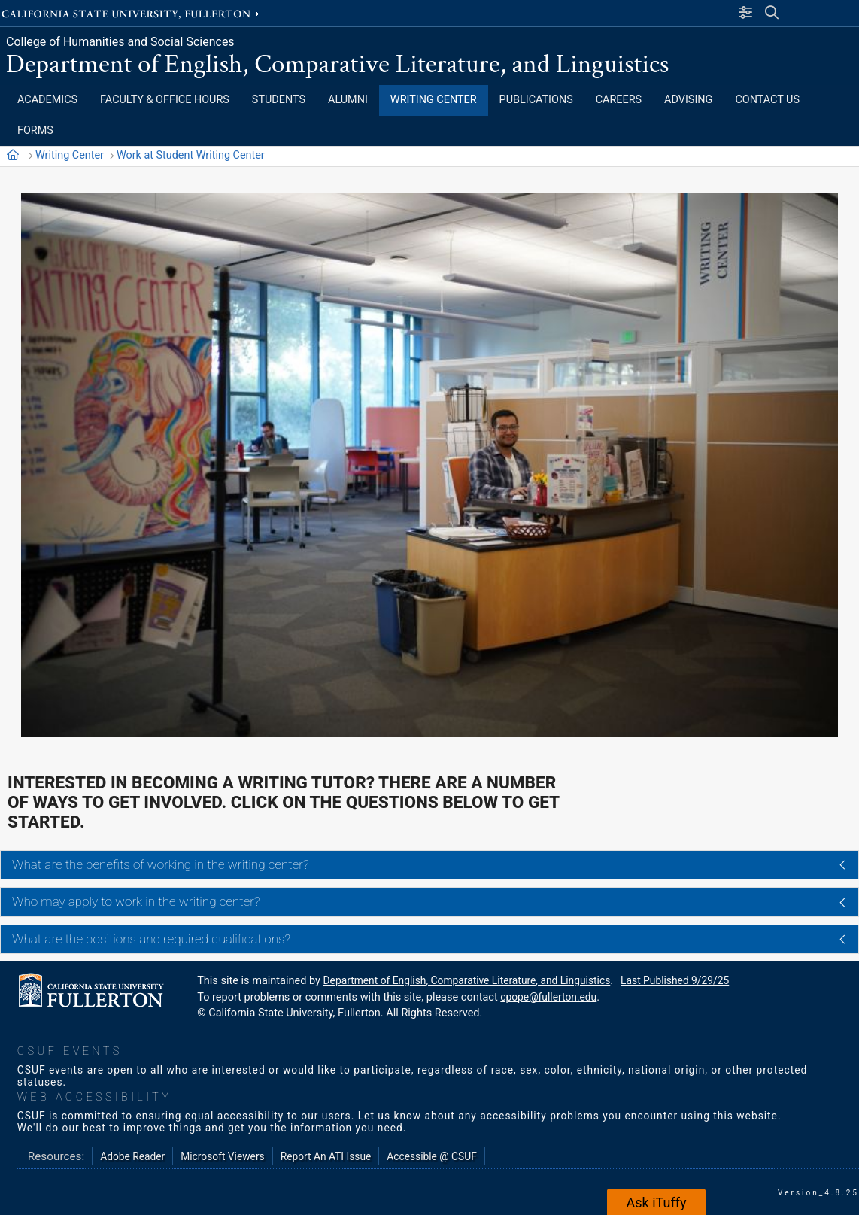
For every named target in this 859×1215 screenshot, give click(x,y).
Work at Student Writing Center (191, 155)
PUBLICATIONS (536, 99)
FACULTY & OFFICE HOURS (164, 99)
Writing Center (69, 155)
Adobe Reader (132, 1156)
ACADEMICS (47, 99)
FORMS (35, 130)
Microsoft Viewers (222, 1156)
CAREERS (619, 99)
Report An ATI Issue (326, 1156)
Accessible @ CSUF (431, 1156)
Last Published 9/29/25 (675, 980)
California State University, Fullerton (131, 13)
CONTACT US (767, 99)
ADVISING (688, 99)
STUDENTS (278, 99)
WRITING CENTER (433, 99)
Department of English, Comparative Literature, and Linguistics (337, 64)
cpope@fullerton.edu (548, 997)
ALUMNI (348, 99)
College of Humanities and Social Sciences (120, 42)
